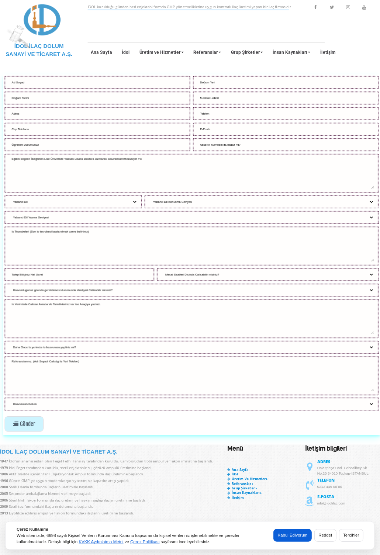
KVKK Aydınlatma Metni (101, 541)
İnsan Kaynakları (291, 52)
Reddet (325, 535)
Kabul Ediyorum (293, 535)
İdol (125, 52)
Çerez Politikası (144, 541)
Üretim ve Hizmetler (161, 52)
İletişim (328, 52)
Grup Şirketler (247, 52)
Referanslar (207, 52)
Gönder (24, 423)
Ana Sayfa (101, 52)
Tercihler (351, 535)
